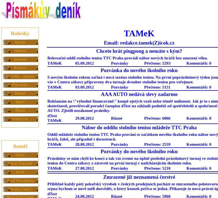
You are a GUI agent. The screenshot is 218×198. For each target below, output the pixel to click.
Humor (20, 50)
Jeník (20, 172)
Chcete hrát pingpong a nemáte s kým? (139, 51)
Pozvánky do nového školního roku (139, 151)
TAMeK (54, 63)
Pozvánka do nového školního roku (139, 70)
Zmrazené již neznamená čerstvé (139, 177)
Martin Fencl (20, 189)
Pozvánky (20, 84)
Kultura (20, 67)
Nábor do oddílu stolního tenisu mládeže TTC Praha (139, 127)
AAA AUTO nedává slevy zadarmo (139, 94)
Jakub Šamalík (20, 163)
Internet (20, 59)
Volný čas (20, 119)
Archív (20, 42)
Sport (20, 102)
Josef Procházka (20, 180)
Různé (20, 93)
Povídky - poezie (20, 76)
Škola (20, 110)
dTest (20, 155)
